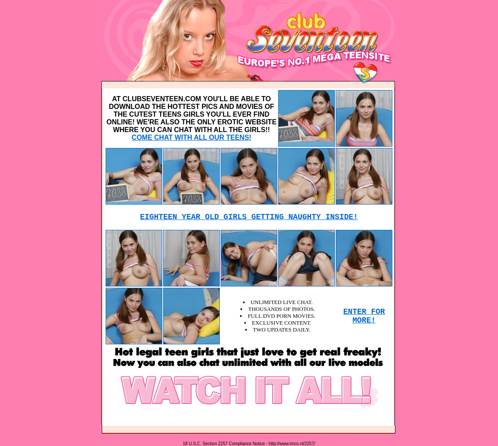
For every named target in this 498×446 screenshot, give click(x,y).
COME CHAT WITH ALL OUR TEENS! (192, 137)
